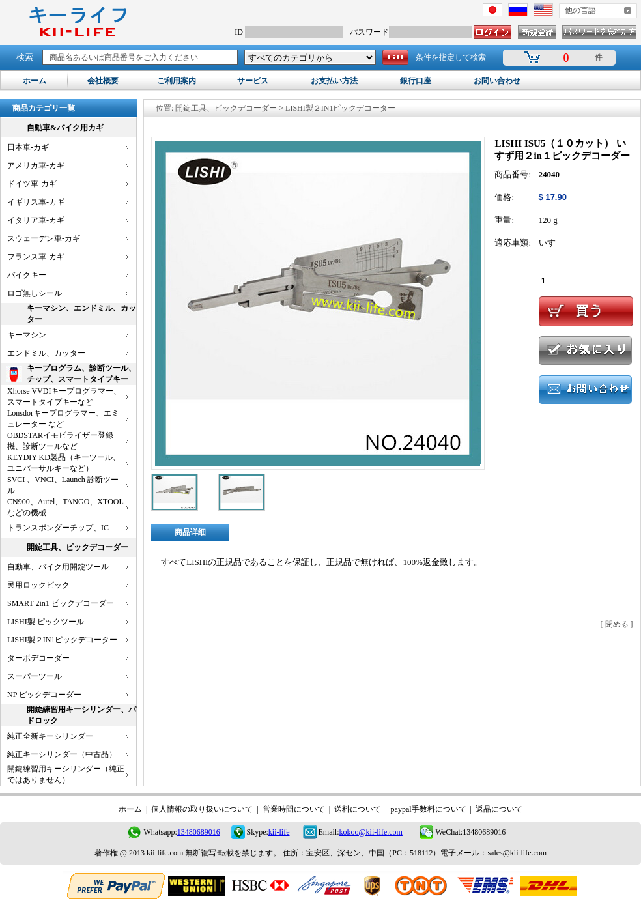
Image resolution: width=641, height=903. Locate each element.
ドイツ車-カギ (32, 183)
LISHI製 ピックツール (45, 621)
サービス (252, 80)
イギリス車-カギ (35, 202)
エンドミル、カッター (46, 353)
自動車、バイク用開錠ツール (58, 566)
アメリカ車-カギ (35, 165)
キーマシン (26, 334)
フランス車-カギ (35, 256)
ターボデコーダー (38, 658)
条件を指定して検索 (451, 57)
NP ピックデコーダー (44, 694)
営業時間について (294, 809)
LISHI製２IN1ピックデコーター (62, 639)
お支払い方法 (334, 80)
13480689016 (198, 832)
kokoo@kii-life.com (371, 832)
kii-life (279, 832)
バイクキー (26, 275)
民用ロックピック (38, 585)
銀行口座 (415, 80)
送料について (357, 809)
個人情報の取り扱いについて (202, 809)
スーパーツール (34, 676)
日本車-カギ (28, 147)
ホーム (34, 80)
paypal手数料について (428, 809)
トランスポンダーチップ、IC (58, 527)
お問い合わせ (497, 80)
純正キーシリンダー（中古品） (62, 754)
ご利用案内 (176, 80)
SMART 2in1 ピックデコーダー (60, 603)
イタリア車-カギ (35, 220)
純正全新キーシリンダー (50, 736)
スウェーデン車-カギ (43, 238)
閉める (617, 624)
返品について (499, 809)
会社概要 (103, 80)
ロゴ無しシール (34, 293)
